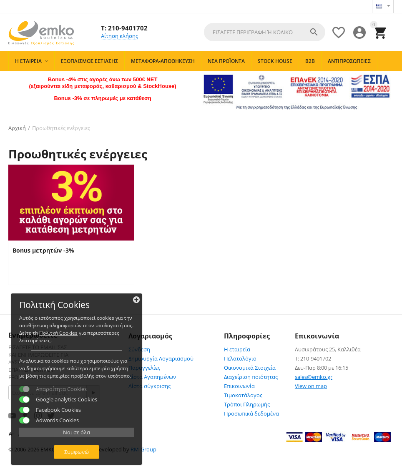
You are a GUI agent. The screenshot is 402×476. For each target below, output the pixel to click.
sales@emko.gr (313, 376)
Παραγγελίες (144, 367)
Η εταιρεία (237, 349)
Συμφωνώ (65, 450)
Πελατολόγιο (240, 358)
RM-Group (143, 449)
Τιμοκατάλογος (243, 394)
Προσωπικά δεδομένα (251, 413)
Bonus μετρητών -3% (43, 250)
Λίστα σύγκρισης (149, 385)
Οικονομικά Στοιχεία (250, 367)
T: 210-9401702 (124, 28)
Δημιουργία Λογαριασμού (160, 358)
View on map (311, 385)
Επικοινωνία (239, 385)
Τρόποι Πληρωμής (247, 404)
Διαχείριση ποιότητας (251, 376)
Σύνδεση (139, 349)
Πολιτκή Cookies (60, 316)
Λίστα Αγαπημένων (152, 376)
